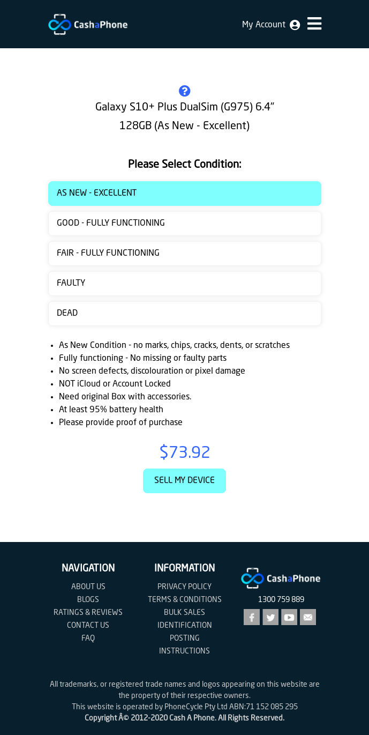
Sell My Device (184, 481)
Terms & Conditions (185, 600)
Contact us (88, 625)
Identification (184, 625)
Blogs (88, 600)
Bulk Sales (184, 613)
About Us (88, 587)
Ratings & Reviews (88, 613)
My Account (271, 25)
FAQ (88, 638)
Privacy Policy (184, 587)
